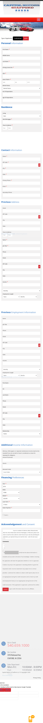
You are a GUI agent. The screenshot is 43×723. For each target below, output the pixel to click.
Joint (25, 38)
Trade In (6, 549)
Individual (17, 38)
